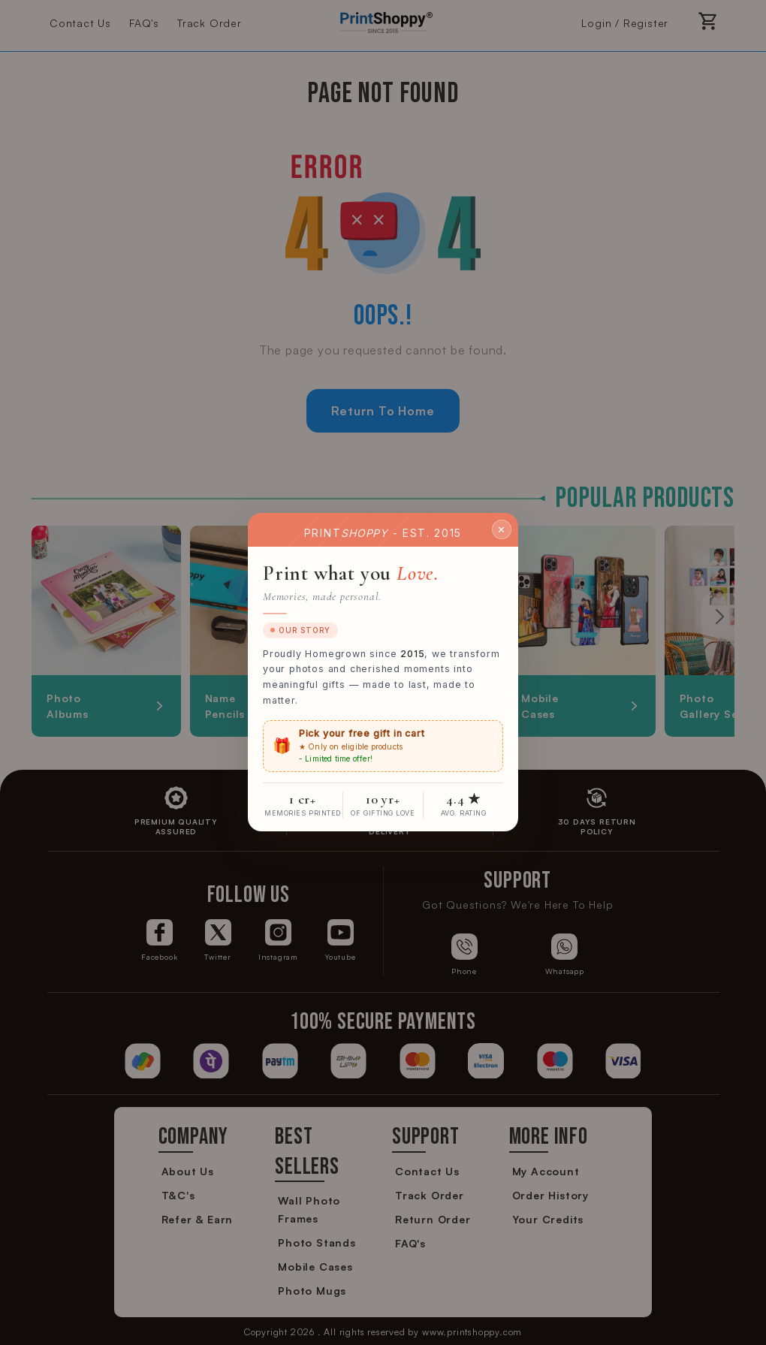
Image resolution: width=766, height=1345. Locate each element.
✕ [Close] (501, 529)
